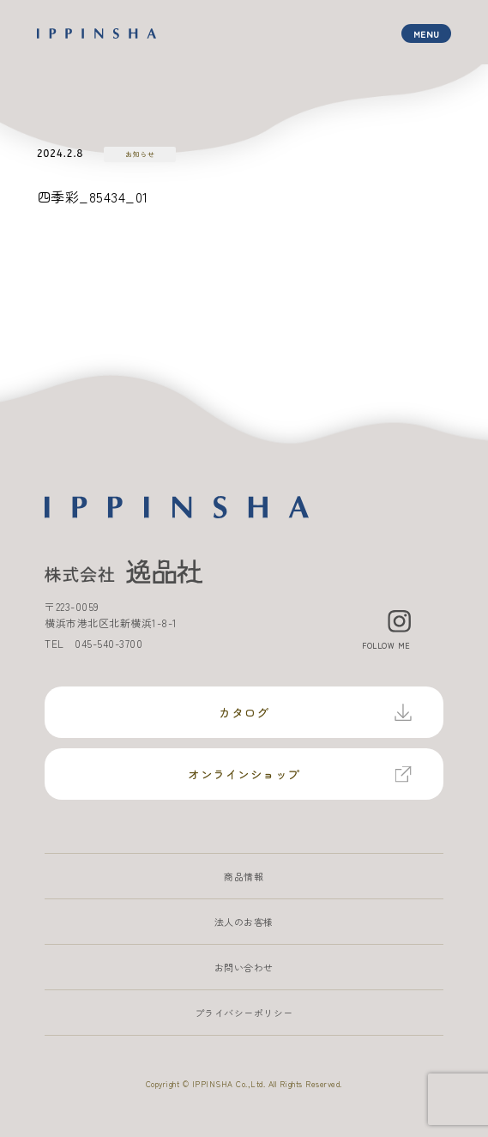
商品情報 (243, 876)
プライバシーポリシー (244, 1012)
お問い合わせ (244, 967)
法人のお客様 (244, 921)
